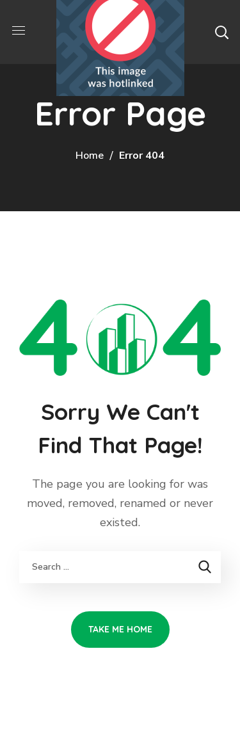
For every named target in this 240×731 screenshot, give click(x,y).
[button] (221, 32)
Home (90, 156)
